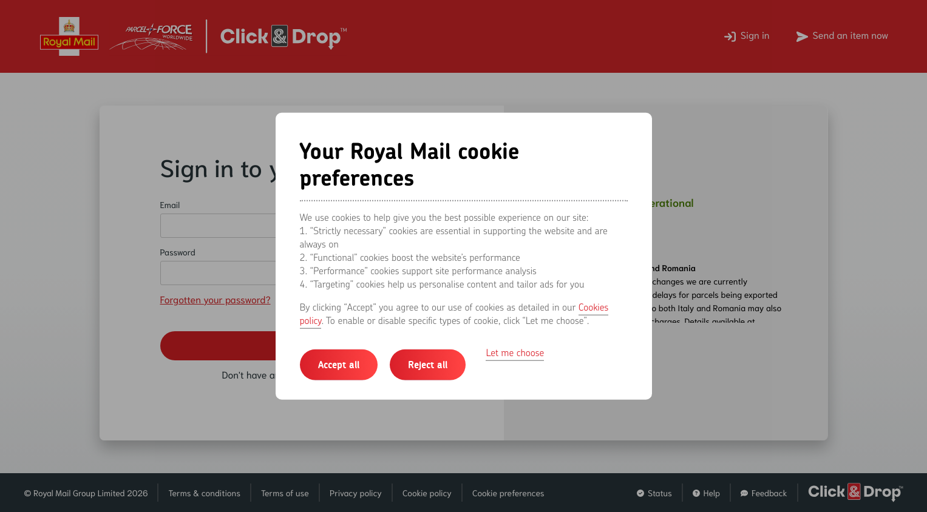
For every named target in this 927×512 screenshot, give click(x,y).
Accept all (338, 364)
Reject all (427, 364)
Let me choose (515, 352)
